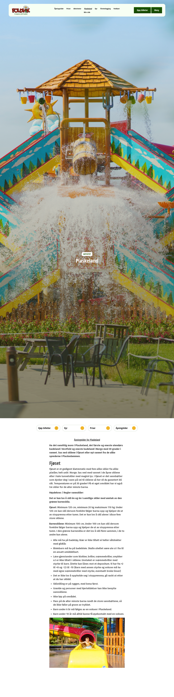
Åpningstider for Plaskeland (87, 439)
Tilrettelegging (105, 8)
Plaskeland (88, 8)
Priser (68, 8)
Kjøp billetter (142, 10)
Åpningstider (59, 8)
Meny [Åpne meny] (156, 10)
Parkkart (117, 8)
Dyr (96, 8)
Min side (87, 12)
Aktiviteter (77, 8)
